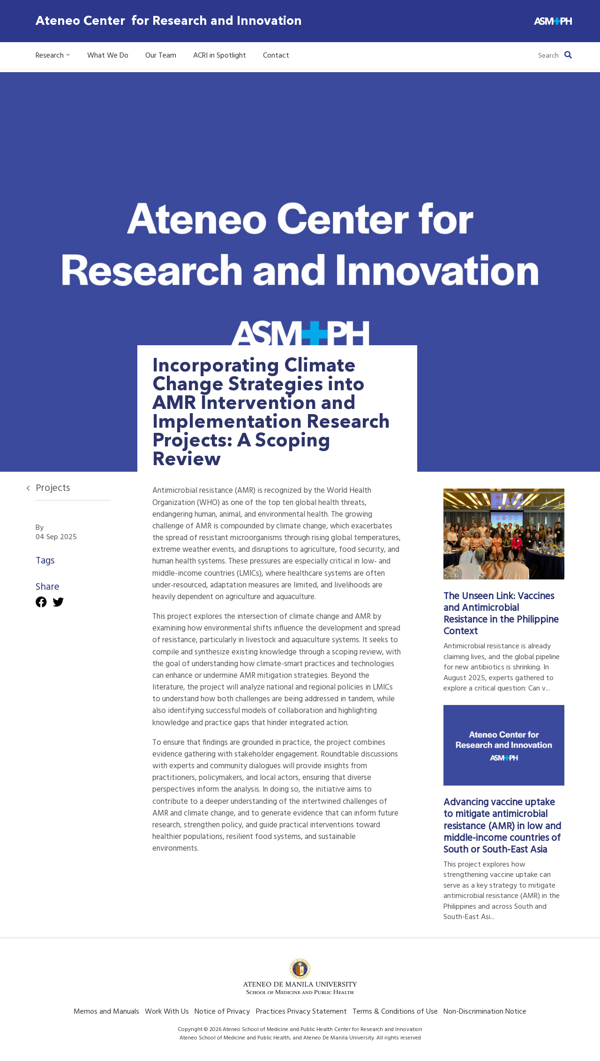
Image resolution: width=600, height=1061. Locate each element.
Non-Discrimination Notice (484, 1012)
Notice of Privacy (222, 1012)
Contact (276, 56)
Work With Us (167, 1012)
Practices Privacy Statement (301, 1012)
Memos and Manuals (106, 1012)
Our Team (160, 56)
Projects (53, 488)
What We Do (107, 56)
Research (53, 56)
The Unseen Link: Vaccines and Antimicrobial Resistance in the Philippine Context (501, 614)
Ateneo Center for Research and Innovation (169, 21)
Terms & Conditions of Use (395, 1012)
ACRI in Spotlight (219, 56)
